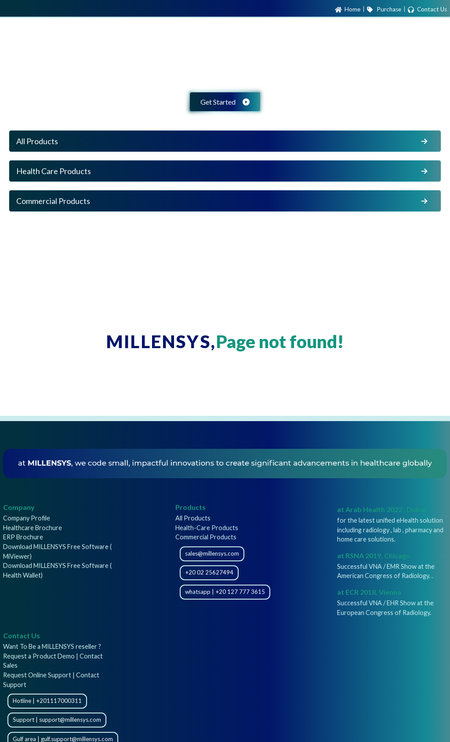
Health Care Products (223, 171)
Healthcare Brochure (32, 527)
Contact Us (427, 10)
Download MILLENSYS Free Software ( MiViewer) (57, 551)
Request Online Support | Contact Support (51, 679)
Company (19, 507)
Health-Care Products (206, 527)
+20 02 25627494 (209, 572)
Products (190, 507)
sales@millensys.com (212, 553)
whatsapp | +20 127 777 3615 (225, 591)
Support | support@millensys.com (57, 719)
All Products (223, 141)
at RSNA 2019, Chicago (373, 555)
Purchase (384, 10)
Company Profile (26, 518)
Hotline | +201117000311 (47, 700)
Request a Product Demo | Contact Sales (53, 660)
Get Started (225, 102)
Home (347, 10)
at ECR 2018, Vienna (369, 592)
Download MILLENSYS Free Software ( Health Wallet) (57, 570)
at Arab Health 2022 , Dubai (381, 509)
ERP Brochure (23, 537)
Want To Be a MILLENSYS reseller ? (52, 646)
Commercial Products (223, 201)
